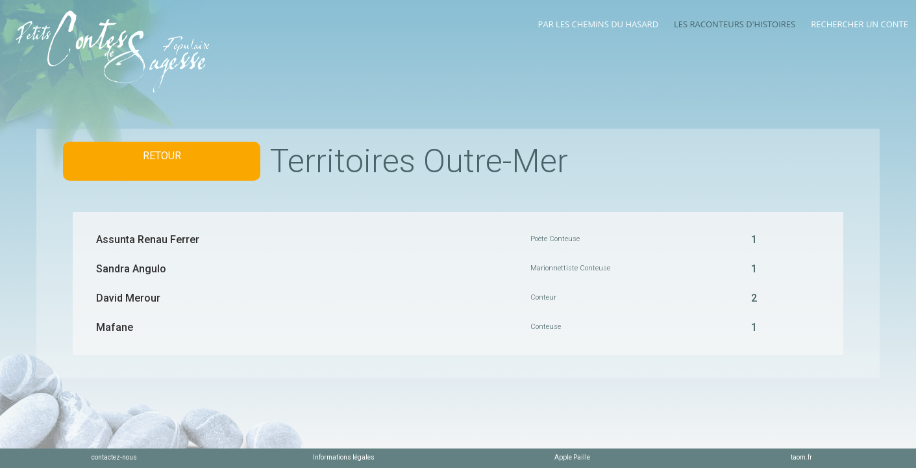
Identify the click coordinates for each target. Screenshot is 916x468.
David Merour (128, 298)
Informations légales (344, 457)
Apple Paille (572, 457)
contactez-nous (114, 457)
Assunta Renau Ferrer (147, 239)
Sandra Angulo (131, 269)
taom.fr (801, 457)
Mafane (114, 327)
